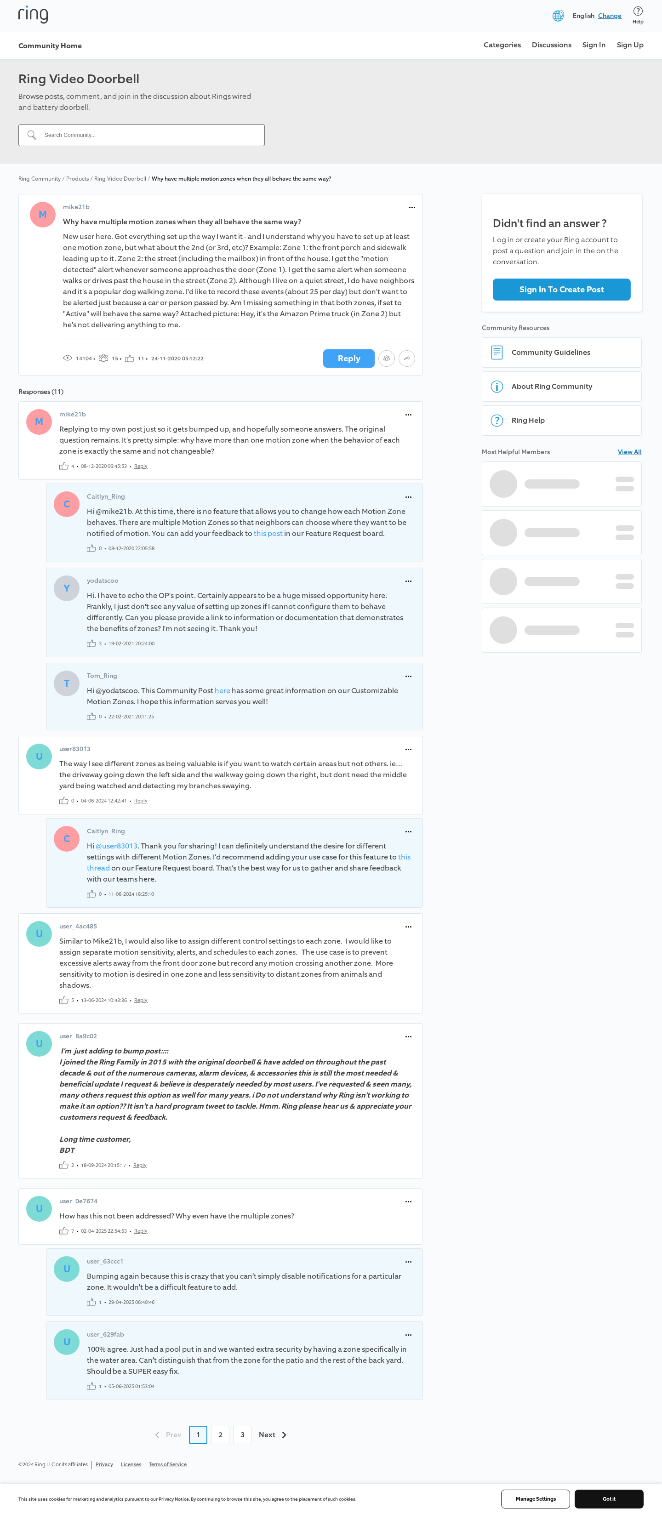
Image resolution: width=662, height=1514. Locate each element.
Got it (609, 1499)
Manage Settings (536, 1499)
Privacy (104, 1464)
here (222, 690)
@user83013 (116, 846)
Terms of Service (168, 1464)
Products (77, 178)
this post (268, 533)
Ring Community (39, 178)
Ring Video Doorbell (120, 178)
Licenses (131, 1464)
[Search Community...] (147, 135)
